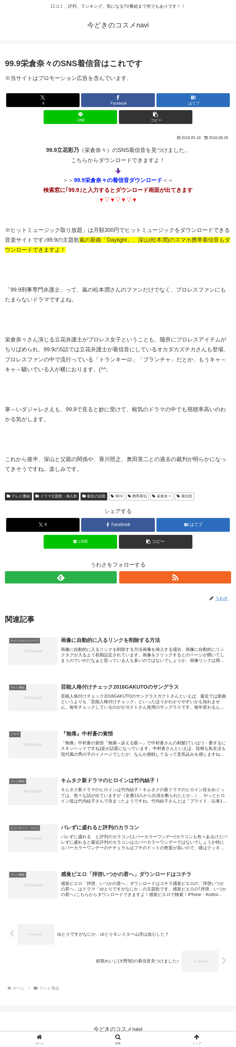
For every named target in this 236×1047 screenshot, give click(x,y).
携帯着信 (137, 496)
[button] (155, 117)
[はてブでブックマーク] (193, 100)
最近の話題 (94, 496)
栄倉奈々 (161, 496)
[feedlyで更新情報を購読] (61, 577)
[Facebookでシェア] (118, 100)
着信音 (184, 496)
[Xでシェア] (43, 100)
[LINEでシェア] (80, 117)
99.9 (116, 496)
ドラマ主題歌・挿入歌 (56, 496)
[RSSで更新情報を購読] (175, 577)
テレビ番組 (18, 496)
